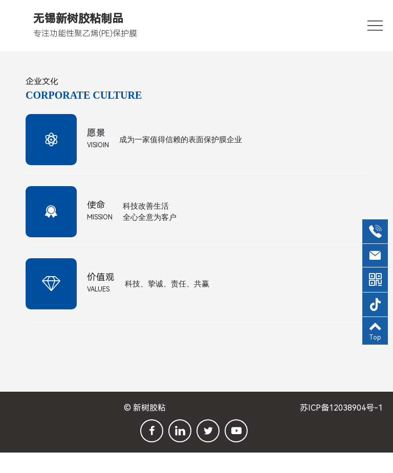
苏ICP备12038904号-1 (341, 408)
